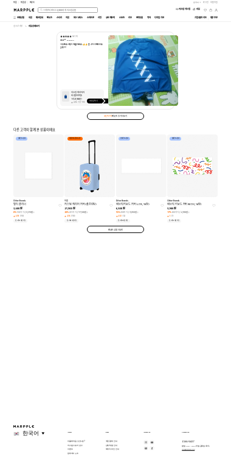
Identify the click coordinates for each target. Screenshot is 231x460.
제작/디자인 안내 (112, 449)
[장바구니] (210, 10)
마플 (15, 2)
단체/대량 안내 (111, 445)
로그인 (206, 2)
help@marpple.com (188, 449)
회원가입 (214, 2)
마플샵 (23, 2)
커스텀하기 (98, 101)
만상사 (32, 2)
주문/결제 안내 (111, 441)
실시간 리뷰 (17, 25)
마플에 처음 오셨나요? (76, 441)
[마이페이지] (216, 10)
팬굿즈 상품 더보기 (115, 229)
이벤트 (70, 449)
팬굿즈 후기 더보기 (115, 115)
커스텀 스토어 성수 (75, 445)
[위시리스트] (205, 10)
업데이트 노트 (72, 453)
